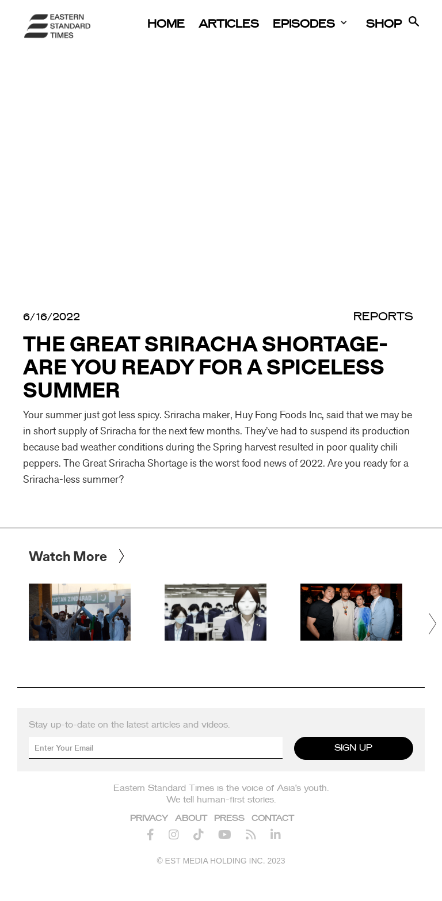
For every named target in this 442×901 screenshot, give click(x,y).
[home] (58, 26)
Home (166, 24)
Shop (384, 24)
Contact (273, 818)
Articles (229, 24)
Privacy (149, 818)
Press (229, 818)
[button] (433, 624)
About (191, 818)
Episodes (304, 24)
